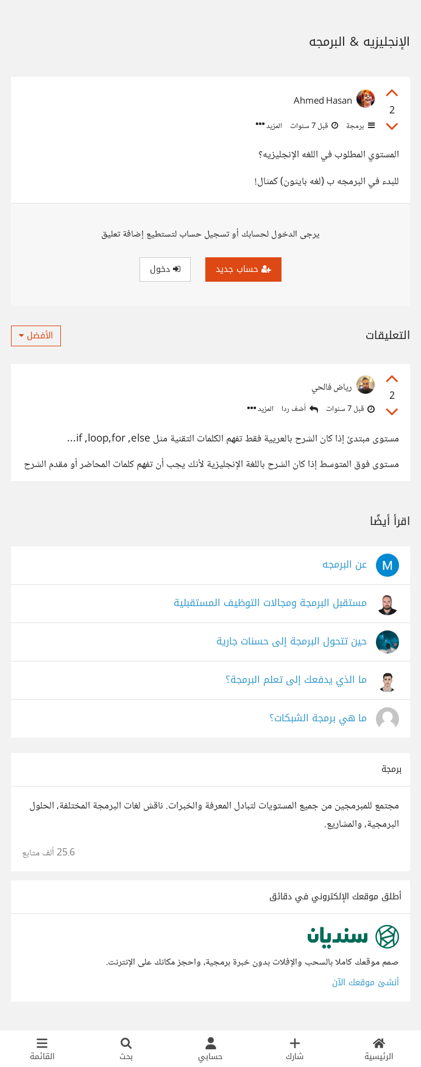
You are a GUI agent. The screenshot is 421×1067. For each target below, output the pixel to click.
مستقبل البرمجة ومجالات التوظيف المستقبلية (270, 603)
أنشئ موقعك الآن (365, 982)
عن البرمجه (344, 565)
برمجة (359, 126)
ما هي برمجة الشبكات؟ (318, 719)
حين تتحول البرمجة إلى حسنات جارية (291, 642)
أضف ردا (299, 409)
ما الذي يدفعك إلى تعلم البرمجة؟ (296, 680)
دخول (165, 269)
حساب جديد (243, 269)
